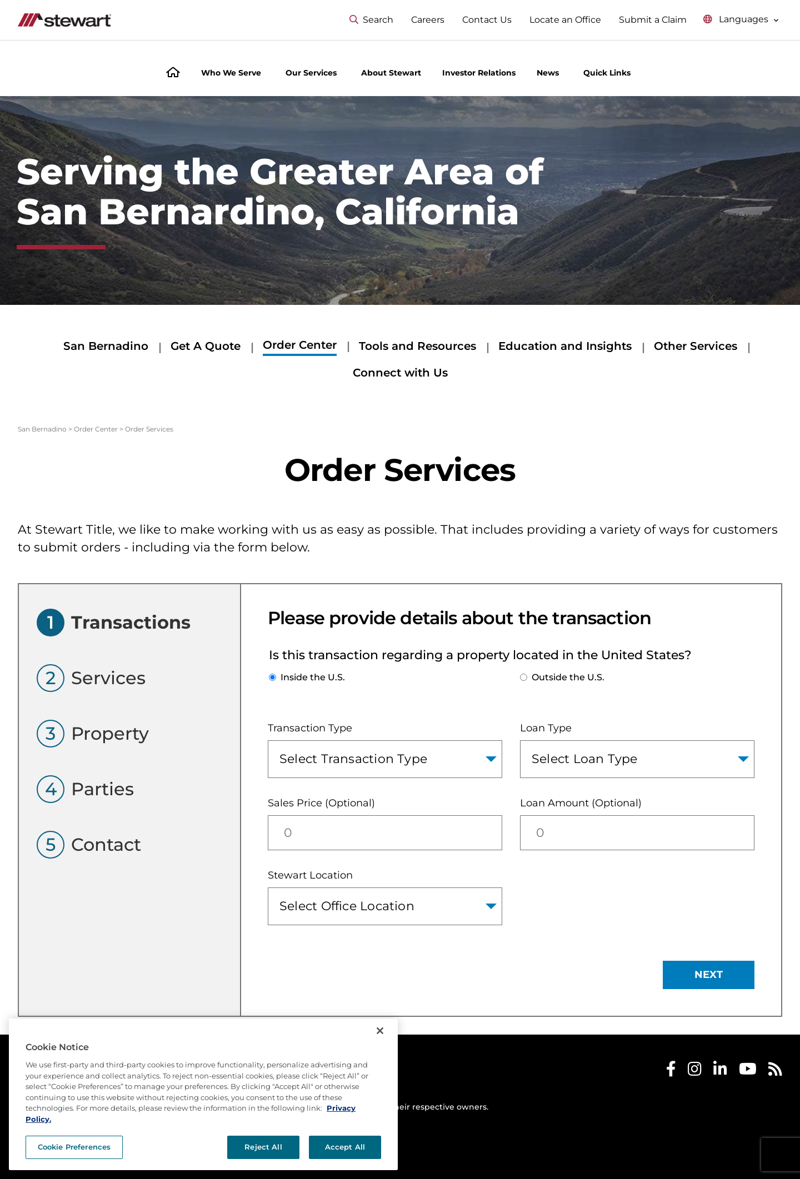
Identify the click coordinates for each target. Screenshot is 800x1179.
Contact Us (487, 19)
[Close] (380, 1031)
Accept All (345, 1146)
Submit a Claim (653, 19)
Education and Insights (565, 346)
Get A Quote (206, 346)
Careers (427, 19)
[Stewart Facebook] (671, 1071)
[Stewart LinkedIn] (720, 1071)
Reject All (263, 1146)
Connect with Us (400, 372)
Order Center (96, 429)
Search (371, 19)
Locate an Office (565, 19)
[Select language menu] (741, 20)
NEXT (708, 975)
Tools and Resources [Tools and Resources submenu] (417, 346)
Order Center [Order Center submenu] (300, 345)
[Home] (173, 73)
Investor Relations (479, 73)
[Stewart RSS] (775, 1071)
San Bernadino (105, 346)
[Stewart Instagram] (695, 1071)
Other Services (695, 346)
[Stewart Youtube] (748, 1071)
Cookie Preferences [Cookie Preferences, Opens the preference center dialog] (74, 1146)
